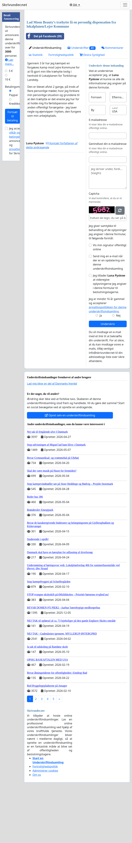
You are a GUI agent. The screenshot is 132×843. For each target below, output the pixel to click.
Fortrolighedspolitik (61, 103)
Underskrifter (81, 96)
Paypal (13, 95)
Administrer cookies (45, 819)
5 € (11, 71)
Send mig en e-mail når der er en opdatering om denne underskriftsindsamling (109, 311)
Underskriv (108, 372)
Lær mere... (9, 62)
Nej (118, 364)
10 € (7, 79)
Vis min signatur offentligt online (109, 295)
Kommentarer (112, 96)
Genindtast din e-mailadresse (108, 192)
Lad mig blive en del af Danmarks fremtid (52, 431)
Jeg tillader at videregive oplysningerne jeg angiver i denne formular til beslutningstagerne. (110, 332)
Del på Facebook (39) (44, 84)
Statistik (36, 103)
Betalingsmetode (16, 87)
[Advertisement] (77, 39)
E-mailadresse (98, 168)
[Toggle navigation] (125, 4)
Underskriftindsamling (45, 96)
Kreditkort (15, 104)
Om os (36, 823)
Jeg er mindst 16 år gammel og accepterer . (107, 353)
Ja (101, 364)
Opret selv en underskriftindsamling (70, 463)
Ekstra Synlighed (92, 103)
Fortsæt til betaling (12, 116)
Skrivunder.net (14, 4)
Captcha (94, 242)
